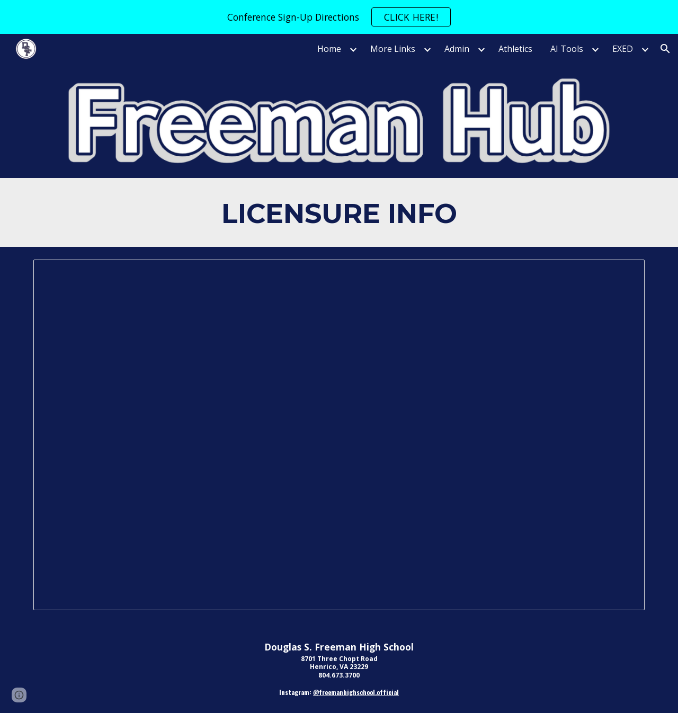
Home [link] (329, 49)
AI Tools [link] (566, 49)
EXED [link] (622, 49)
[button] (665, 48)
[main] (339, 212)
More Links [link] (392, 49)
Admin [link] (456, 49)
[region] (339, 17)
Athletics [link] (515, 49)
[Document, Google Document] (339, 435)
